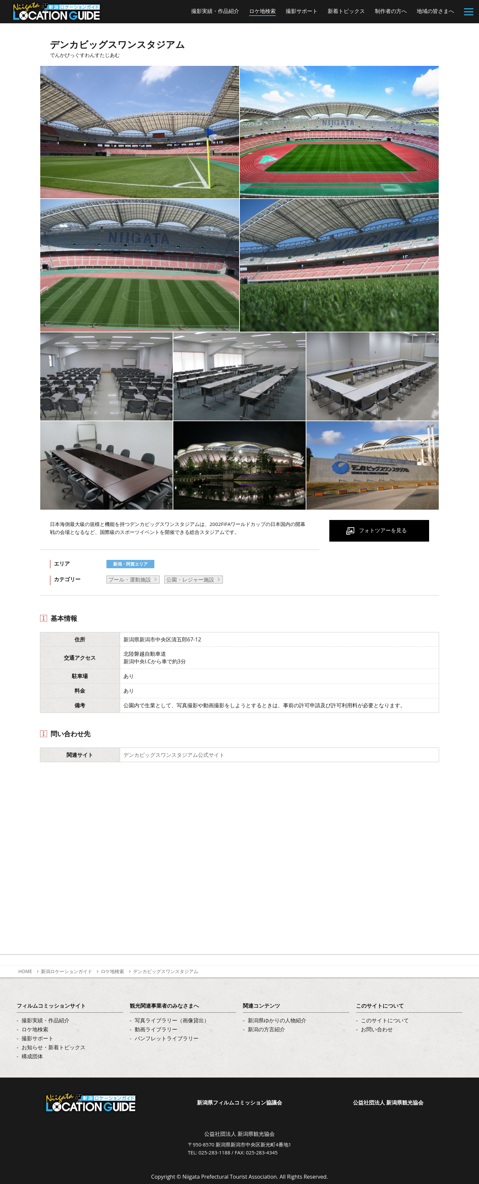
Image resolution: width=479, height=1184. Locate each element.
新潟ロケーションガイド (66, 971)
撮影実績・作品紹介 (46, 1020)
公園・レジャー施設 (190, 579)
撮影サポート (38, 1038)
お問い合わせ (377, 1029)
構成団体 (32, 1056)
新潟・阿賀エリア (130, 564)
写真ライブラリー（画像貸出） (172, 1020)
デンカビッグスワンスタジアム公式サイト (174, 755)
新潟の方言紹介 (266, 1029)
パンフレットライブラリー (167, 1038)
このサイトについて (385, 1020)
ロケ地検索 (112, 971)
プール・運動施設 (129, 579)
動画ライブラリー (156, 1029)
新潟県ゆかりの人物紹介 (277, 1020)
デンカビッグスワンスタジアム (165, 971)
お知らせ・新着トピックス (53, 1047)
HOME (25, 971)
